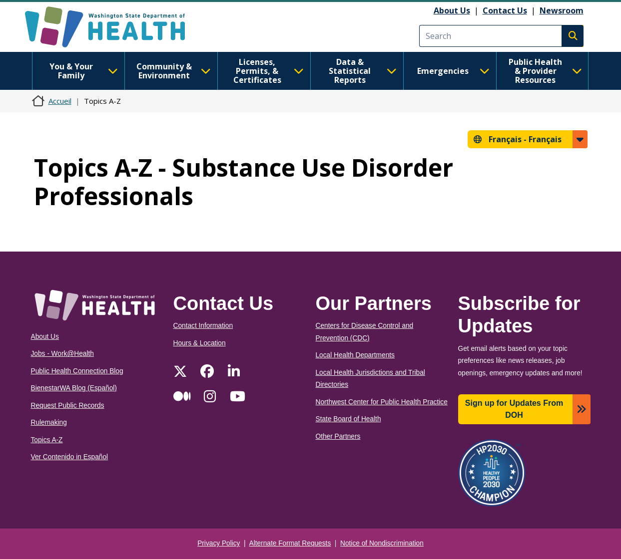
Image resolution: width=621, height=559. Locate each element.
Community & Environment (173, 71)
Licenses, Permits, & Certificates (268, 70)
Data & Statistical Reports (362, 70)
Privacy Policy (218, 543)
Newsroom (562, 10)
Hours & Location (199, 343)
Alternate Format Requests (290, 543)
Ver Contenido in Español (69, 457)
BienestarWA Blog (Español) (74, 388)
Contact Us (505, 10)
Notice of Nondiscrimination (382, 543)
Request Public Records (67, 405)
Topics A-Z (47, 440)
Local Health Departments (355, 355)
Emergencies (453, 70)
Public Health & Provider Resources (545, 70)
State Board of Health (348, 419)
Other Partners (338, 436)
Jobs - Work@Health (62, 353)
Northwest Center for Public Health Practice (382, 402)
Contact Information (203, 325)
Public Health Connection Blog (77, 371)
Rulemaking (49, 422)
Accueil (59, 101)
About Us (452, 10)
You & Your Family (83, 71)
